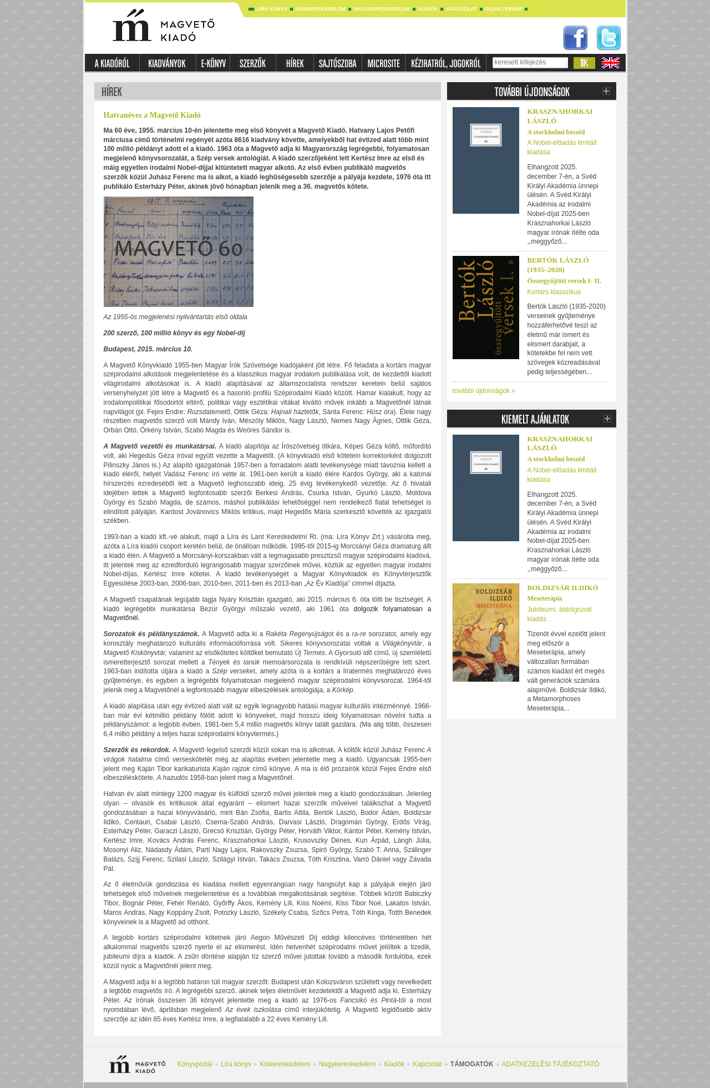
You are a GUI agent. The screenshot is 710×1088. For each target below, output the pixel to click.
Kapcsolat (461, 9)
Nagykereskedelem (382, 9)
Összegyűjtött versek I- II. (564, 281)
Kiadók (428, 9)
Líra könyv (272, 9)
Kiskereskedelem (321, 9)
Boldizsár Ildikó (563, 587)
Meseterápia (545, 598)
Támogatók (472, 1064)
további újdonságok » (484, 391)
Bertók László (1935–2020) (558, 265)
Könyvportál (195, 1064)
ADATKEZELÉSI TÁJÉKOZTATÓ (551, 1064)
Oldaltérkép (504, 9)
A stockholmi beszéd (556, 132)
